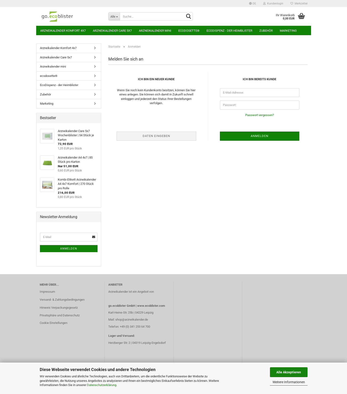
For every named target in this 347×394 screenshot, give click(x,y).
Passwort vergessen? (259, 115)
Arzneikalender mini (155, 30)
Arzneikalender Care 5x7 (112, 30)
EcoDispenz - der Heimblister (229, 30)
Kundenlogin (273, 3)
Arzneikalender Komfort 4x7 (63, 30)
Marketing (288, 30)
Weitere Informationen (289, 382)
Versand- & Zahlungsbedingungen (62, 299)
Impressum (47, 291)
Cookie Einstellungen (53, 323)
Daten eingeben (156, 136)
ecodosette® (188, 30)
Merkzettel (299, 3)
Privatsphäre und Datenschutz (60, 315)
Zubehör (266, 30)
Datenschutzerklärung (101, 385)
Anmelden (68, 248)
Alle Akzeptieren (288, 372)
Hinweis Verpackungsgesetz (59, 307)
